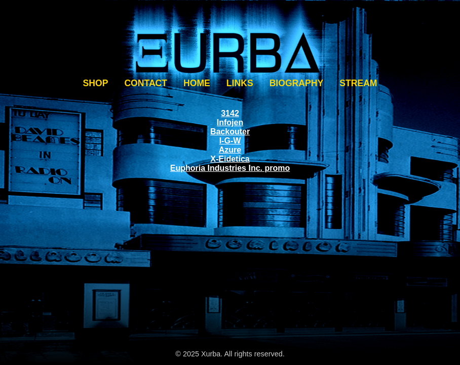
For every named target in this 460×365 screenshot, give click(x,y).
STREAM (358, 83)
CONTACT (145, 83)
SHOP (95, 83)
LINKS (239, 83)
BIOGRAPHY (297, 83)
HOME (196, 83)
